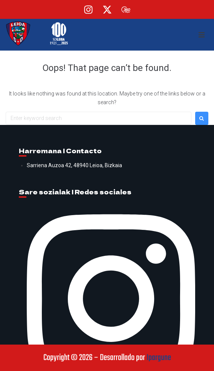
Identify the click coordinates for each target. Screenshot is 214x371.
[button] (201, 35)
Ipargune (159, 358)
